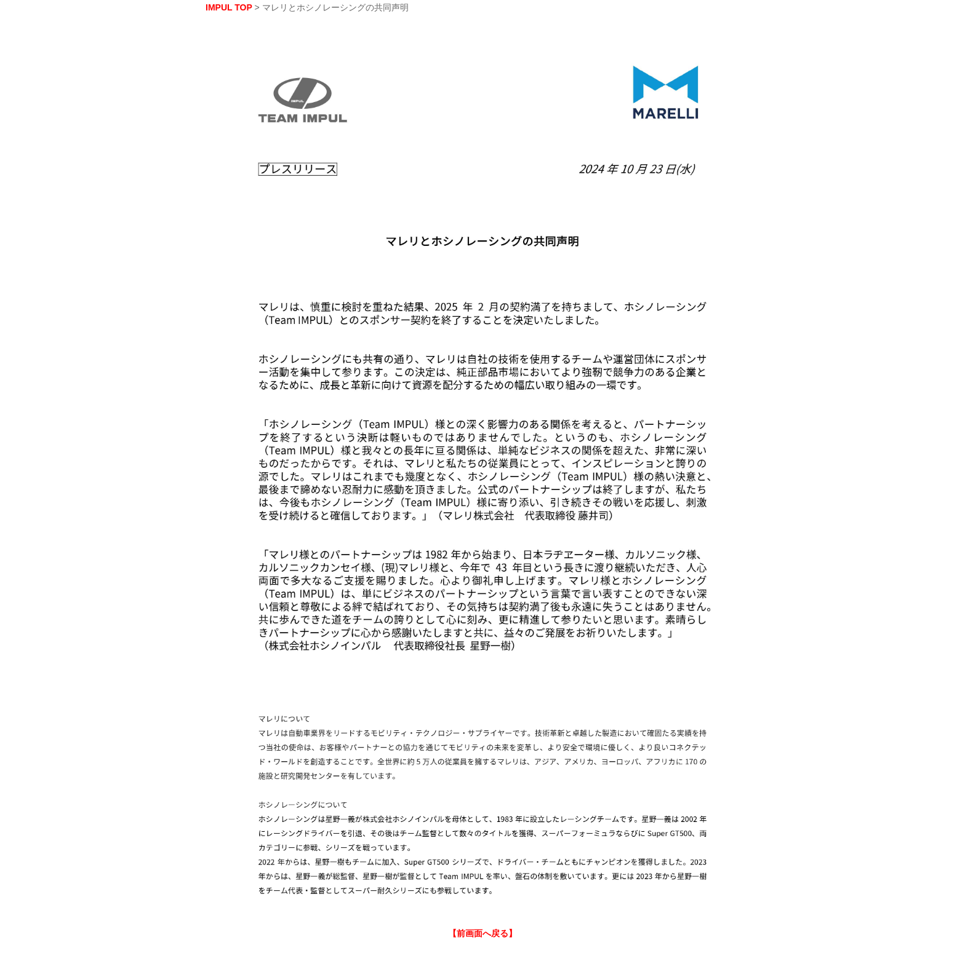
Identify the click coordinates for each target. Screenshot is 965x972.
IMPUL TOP (229, 7)
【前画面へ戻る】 (482, 933)
